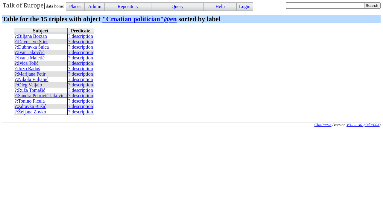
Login (244, 6)
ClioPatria (323, 124)
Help (220, 6)
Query (177, 6)
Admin (94, 6)
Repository (128, 6)
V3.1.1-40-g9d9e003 (362, 124)
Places (75, 6)
